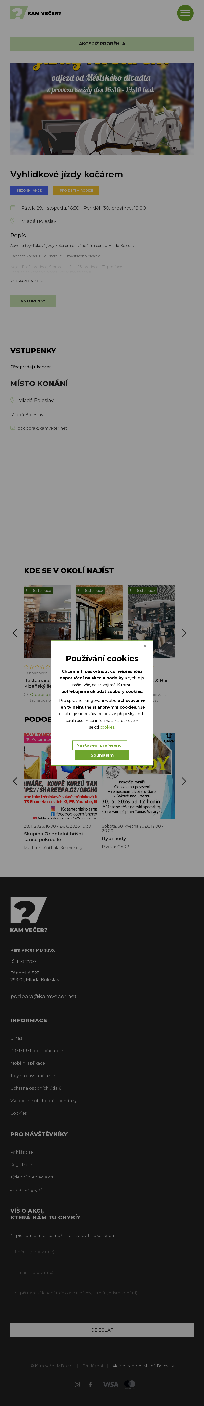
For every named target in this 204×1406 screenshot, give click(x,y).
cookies (107, 727)
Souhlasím (102, 755)
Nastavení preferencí (99, 745)
